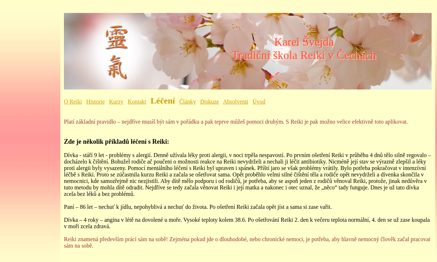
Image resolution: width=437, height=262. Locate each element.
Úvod (258, 101)
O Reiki (73, 101)
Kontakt (137, 101)
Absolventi (235, 101)
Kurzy (116, 101)
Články (187, 101)
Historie (95, 101)
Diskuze (209, 101)
